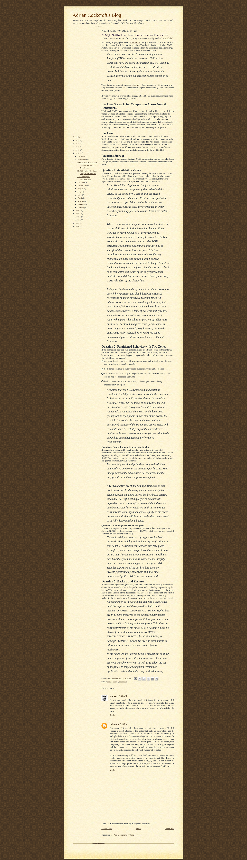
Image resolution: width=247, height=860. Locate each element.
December (82, 156)
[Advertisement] (83, 82)
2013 (77, 144)
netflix (109, 682)
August (81, 189)
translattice (123, 682)
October (81, 182)
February (81, 204)
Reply (112, 715)
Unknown (114, 724)
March (80, 201)
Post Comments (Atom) (124, 835)
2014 (77, 140)
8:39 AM (123, 696)
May (80, 195)
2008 (77, 214)
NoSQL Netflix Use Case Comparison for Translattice (87, 165)
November (82, 159)
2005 (77, 223)
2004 (77, 226)
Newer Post (106, 828)
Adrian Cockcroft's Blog (97, 15)
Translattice (135, 42)
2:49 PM (123, 724)
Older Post (169, 828)
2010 (77, 153)
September (82, 186)
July (79, 192)
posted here (135, 85)
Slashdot (168, 38)
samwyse (114, 696)
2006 (77, 220)
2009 (77, 211)
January (81, 207)
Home (138, 828)
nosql (115, 682)
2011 (77, 150)
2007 (77, 217)
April (80, 198)
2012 (77, 147)
